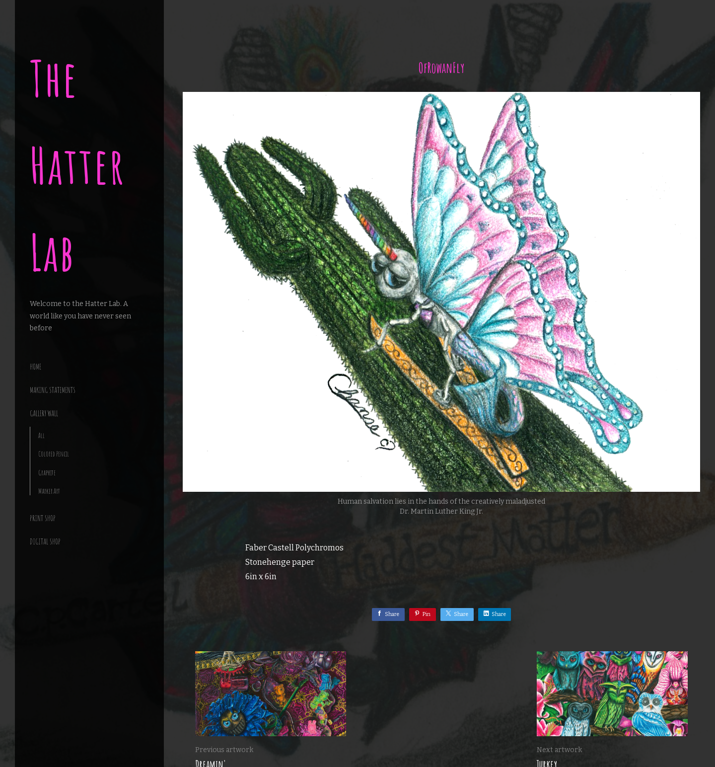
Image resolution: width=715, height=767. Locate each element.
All (41, 435)
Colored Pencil (53, 454)
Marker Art (49, 491)
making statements (52, 390)
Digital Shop (45, 541)
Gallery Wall (44, 413)
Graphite (47, 472)
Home (35, 367)
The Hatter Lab (78, 165)
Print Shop (43, 518)
